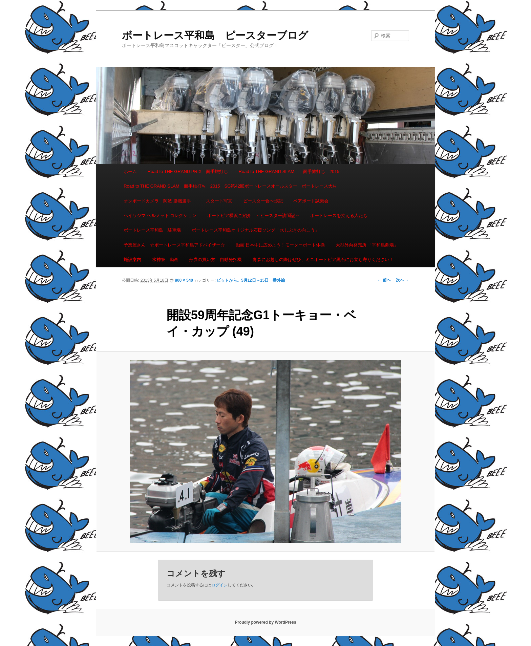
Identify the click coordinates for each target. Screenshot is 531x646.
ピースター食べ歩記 (263, 200)
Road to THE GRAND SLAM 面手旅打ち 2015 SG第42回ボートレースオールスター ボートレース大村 (230, 186)
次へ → (402, 280)
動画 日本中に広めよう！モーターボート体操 (280, 244)
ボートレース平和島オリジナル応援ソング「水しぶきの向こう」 (255, 230)
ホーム (130, 171)
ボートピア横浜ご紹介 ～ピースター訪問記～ (253, 215)
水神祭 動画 (165, 259)
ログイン (219, 585)
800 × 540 (184, 280)
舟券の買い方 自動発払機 (215, 259)
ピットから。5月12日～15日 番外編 (251, 280)
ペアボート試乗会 (310, 200)
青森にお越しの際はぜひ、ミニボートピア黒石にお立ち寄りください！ (323, 259)
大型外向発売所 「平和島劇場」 (367, 244)
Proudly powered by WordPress (265, 622)
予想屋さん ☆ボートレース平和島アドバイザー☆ (174, 244)
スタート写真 (219, 200)
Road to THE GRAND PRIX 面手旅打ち (188, 171)
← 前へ (383, 280)
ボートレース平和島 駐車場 (152, 230)
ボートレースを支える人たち (338, 215)
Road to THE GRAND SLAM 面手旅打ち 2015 (289, 171)
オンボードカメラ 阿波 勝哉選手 (159, 200)
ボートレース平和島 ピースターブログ (215, 35)
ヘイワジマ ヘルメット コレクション (160, 215)
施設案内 (132, 259)
